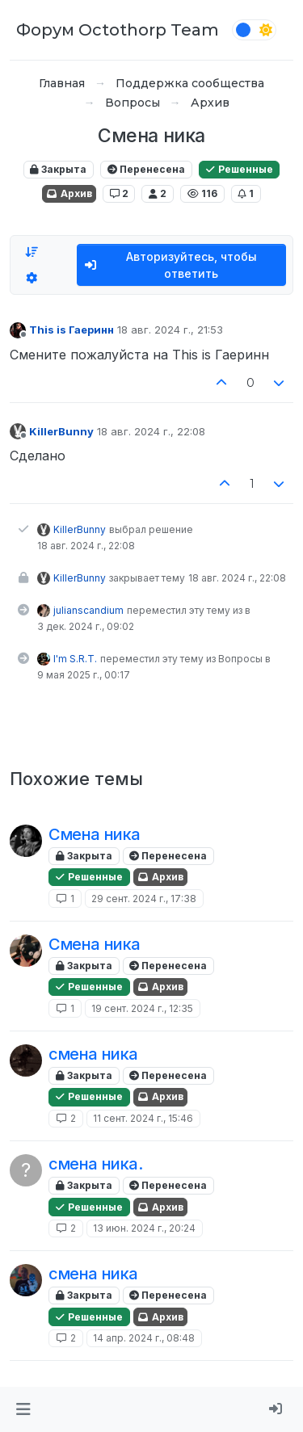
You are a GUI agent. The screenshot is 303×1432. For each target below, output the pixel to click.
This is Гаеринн (71, 329)
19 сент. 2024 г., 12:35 (142, 1008)
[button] (23, 1409)
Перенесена (146, 169)
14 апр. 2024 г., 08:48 (144, 1338)
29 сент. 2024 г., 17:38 (143, 898)
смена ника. (95, 1164)
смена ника (93, 1054)
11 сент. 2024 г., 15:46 (143, 1118)
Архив (69, 193)
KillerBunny (61, 431)
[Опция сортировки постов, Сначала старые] (31, 252)
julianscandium (88, 610)
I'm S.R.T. (75, 659)
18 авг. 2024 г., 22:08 (151, 431)
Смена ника (94, 834)
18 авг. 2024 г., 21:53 (170, 329)
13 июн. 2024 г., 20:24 (144, 1228)
